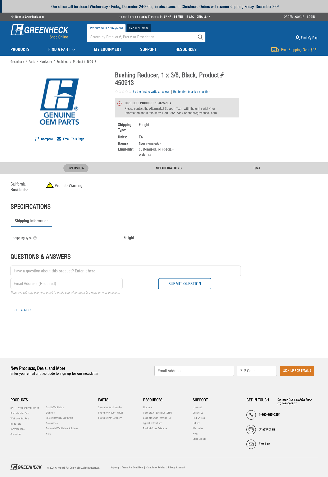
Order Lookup (294, 17)
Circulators (15, 434)
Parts (48, 433)
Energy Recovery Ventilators (59, 417)
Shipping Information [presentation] (32, 220)
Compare (44, 139)
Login (311, 17)
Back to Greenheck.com (29, 17)
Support (200, 400)
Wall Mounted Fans (19, 418)
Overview (76, 168)
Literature (147, 407)
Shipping (114, 467)
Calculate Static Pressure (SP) (157, 417)
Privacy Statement (176, 467)
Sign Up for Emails (297, 371)
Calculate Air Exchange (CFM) (157, 412)
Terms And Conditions (132, 467)
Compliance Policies (155, 467)
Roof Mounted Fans (19, 413)
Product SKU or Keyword (106, 28)
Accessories (52, 423)
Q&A (257, 168)
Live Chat (197, 407)
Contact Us (198, 412)
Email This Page (70, 139)
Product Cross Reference (155, 428)
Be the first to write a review (151, 91)
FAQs (195, 433)
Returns (196, 423)
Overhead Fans (17, 429)
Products (19, 400)
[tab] (31, 221)
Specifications (169, 168)
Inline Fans (15, 423)
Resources (152, 400)
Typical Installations (152, 423)
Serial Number (138, 28)
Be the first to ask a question (191, 92)
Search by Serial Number (110, 407)
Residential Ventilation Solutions (62, 428)
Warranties (198, 428)
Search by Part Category (110, 417)
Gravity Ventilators (55, 407)
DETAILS (203, 17)
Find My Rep (199, 417)
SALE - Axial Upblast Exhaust (24, 408)
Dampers (50, 412)
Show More (21, 310)
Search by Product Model (110, 412)
